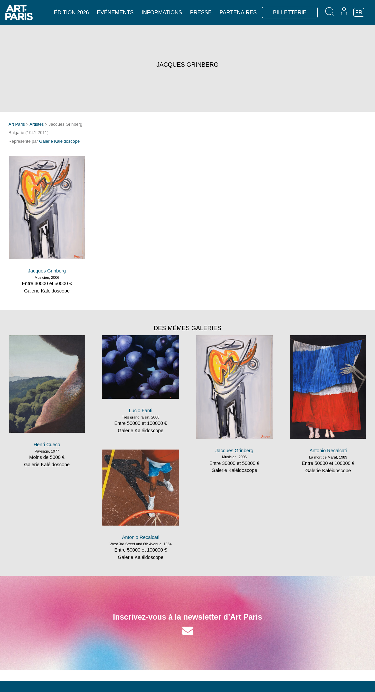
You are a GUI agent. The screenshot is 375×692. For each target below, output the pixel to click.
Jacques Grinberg (47, 270)
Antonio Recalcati (328, 450)
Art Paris (17, 124)
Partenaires (238, 12)
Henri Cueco (47, 444)
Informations (162, 12)
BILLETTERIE (289, 12)
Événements (115, 12)
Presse (201, 12)
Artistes (37, 124)
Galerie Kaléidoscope (59, 141)
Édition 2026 (71, 12)
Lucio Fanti (140, 410)
